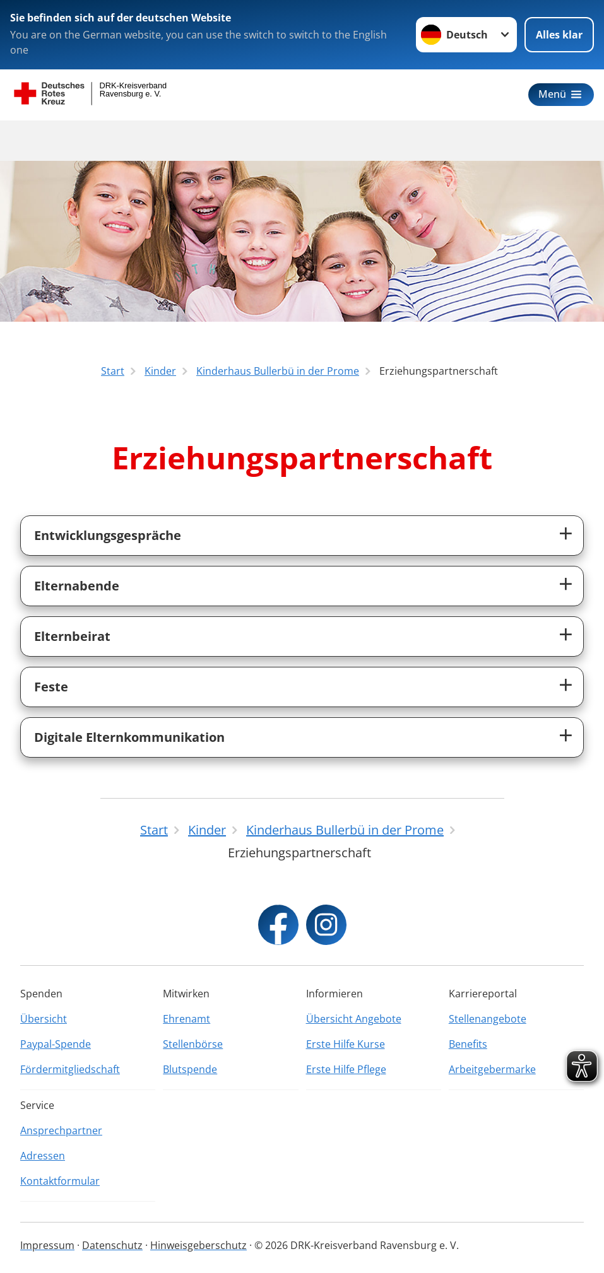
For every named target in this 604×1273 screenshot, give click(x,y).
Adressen (42, 1156)
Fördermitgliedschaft (70, 1069)
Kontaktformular (60, 1181)
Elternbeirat (72, 636)
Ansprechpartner (61, 1130)
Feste (51, 686)
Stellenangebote (487, 1019)
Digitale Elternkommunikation (129, 737)
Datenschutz (112, 1245)
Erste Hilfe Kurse (345, 1044)
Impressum (47, 1245)
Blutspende (190, 1069)
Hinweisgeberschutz (198, 1245)
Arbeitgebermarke (492, 1069)
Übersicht (43, 1019)
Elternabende (76, 585)
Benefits (468, 1044)
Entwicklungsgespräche (107, 535)
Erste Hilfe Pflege (346, 1069)
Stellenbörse (193, 1044)
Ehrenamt (186, 1019)
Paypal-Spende (55, 1044)
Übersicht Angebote (353, 1019)
